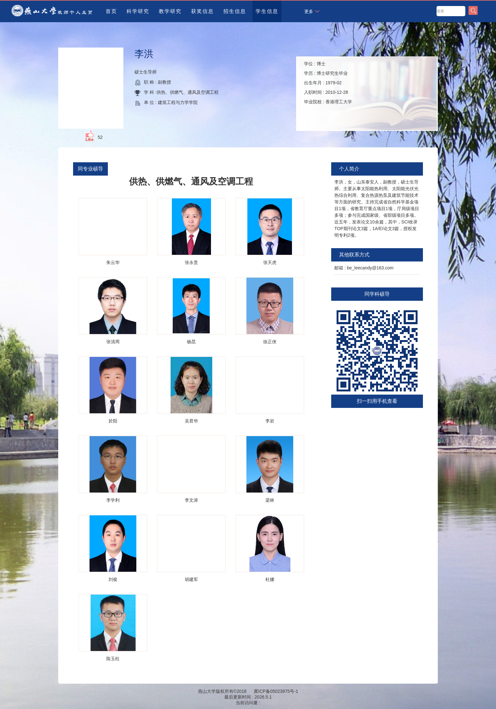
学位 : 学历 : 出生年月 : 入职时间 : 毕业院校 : (328, 82)
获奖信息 (202, 11)
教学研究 (170, 11)
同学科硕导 (377, 294)
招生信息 (234, 11)
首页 (111, 11)
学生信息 (267, 11)
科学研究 (138, 11)
